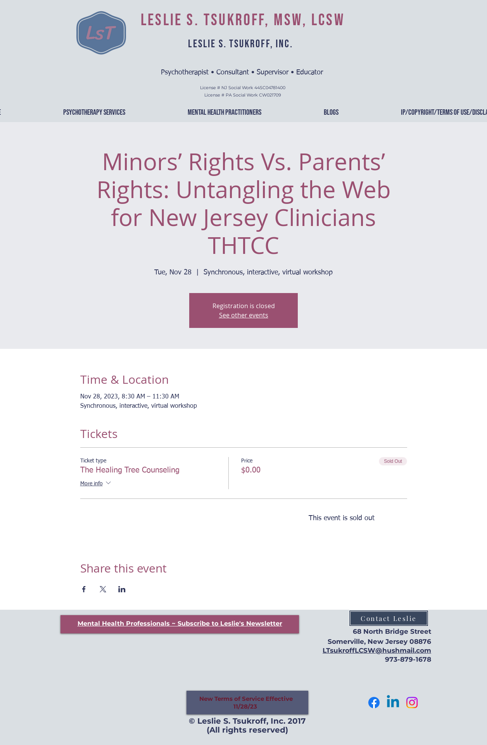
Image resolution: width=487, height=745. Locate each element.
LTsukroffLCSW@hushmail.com (377, 650)
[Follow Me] (412, 702)
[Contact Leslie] (388, 618)
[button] (180, 623)
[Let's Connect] (393, 702)
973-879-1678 (408, 659)
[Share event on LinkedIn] (122, 589)
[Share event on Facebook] (84, 589)
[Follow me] (374, 702)
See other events (243, 315)
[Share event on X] (103, 589)
